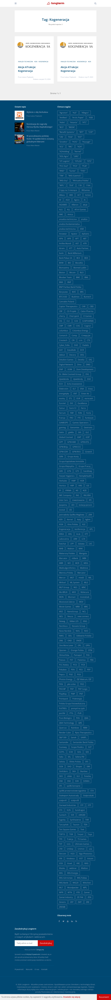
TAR (87, 819)
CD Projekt (71, 311)
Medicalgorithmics (67, 568)
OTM (90, 650)
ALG (61, 209)
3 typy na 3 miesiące (68, 190)
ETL (70, 398)
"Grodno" (63, 141)
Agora (76, 200)
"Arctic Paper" (78, 117)
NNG (85, 621)
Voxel (69, 863)
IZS (70, 510)
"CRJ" (61, 137)
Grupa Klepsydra (66, 466)
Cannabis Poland (66, 301)
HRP (72, 485)
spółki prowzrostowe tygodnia (72, 790)
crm (80, 340)
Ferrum (62, 413)
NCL (84, 611)
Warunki (29, 969)
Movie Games (65, 606)
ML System (75, 582)
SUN (69, 810)
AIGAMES (63, 204)
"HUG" (75, 141)
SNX (69, 781)
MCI (69, 563)
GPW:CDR (63, 451)
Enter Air (85, 393)
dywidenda (64, 379)
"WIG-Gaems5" (74, 175)
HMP (73, 480)
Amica (70, 214)
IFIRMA (68, 490)
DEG (82, 355)
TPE (60, 839)
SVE (72, 815)
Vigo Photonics (85, 853)
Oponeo (62, 650)
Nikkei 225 (74, 621)
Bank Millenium (75, 253)
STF (81, 805)
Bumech (87, 296)
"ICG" (61, 146)
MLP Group (64, 587)
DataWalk (71, 350)
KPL (91, 529)
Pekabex (63, 669)
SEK (87, 752)
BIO (69, 263)
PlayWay (63, 694)
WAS (86, 863)
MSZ (61, 611)
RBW (85, 727)
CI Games (87, 316)
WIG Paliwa (82, 878)
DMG (88, 364)
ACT (79, 195)
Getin (61, 432)
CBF (60, 311)
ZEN (89, 897)
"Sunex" (72, 171)
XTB (78, 892)
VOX (61, 863)
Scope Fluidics (77, 747)
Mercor (62, 577)
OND (70, 640)
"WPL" (61, 185)
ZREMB (62, 907)
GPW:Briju (63, 447)
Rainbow (75, 727)
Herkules (63, 480)
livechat (62, 543)
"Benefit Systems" (67, 132)
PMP (73, 694)
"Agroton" (63, 112)
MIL (89, 577)
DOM (70, 369)
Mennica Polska (66, 572)
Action (88, 195)
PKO (82, 684)
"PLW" (84, 166)
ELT (74, 388)
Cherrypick (74, 316)
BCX (78, 258)
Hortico (62, 485)
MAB (61, 548)
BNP (69, 282)
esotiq (62, 398)
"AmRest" (63, 117)
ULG (68, 844)
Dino (79, 364)
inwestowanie (78, 500)
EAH (89, 379)
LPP (72, 543)
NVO (86, 631)
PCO (75, 664)
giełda (71, 432)
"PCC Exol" (63, 166)
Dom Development (84, 369)
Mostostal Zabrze (67, 602)
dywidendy (78, 379)
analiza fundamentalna (69, 224)
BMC (78, 277)
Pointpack (63, 698)
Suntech (62, 815)
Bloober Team (65, 277)
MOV (81, 602)
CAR (83, 306)
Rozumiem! (104, 997)
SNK (61, 781)
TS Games (82, 839)
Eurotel (62, 403)
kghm (87, 519)
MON (61, 597)
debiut (62, 355)
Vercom (62, 853)
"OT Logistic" (64, 161)
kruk (78, 534)
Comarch (63, 335)
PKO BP (62, 689)
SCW (71, 752)
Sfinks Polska (75, 761)
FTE (79, 417)
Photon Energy (65, 679)
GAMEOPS (63, 422)
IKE (77, 490)
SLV (78, 776)
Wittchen (87, 882)
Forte (88, 413)
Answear (63, 233)
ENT (75, 393)
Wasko (62, 868)
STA (92, 790)
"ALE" (74, 112)
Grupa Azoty (73, 456)
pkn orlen (71, 684)
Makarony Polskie (67, 553)
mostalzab (84, 597)
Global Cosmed (66, 437)
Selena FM (79, 756)
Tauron (76, 824)
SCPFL (61, 752)
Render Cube (65, 732)
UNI (60, 849)
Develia (81, 359)
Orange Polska (77, 650)
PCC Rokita (64, 664)
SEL (69, 756)
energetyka (64, 393)
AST (77, 243)
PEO (81, 669)
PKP (72, 689)
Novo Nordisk (65, 631)
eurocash (89, 398)
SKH (61, 776)
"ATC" (84, 122)
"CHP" (90, 132)
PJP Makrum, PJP (84, 679)
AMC (61, 214)
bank (61, 253)
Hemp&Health (85, 476)
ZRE (87, 902)
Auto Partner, (83, 248)
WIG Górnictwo (66, 878)
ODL (70, 635)
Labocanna (64, 539)
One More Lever (66, 645)
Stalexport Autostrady (69, 795)
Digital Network (66, 364)
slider (69, 776)
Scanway (63, 747)
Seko (61, 756)
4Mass (62, 195)
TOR (71, 834)
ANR (82, 229)
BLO (82, 272)
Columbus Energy (80, 330)
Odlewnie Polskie (83, 635)
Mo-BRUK (63, 592)
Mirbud (62, 582)
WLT (61, 887)
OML (61, 640)
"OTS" (89, 161)
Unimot (81, 849)
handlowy (87, 471)
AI (84, 200)
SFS (86, 761)
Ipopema (63, 505)
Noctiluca (63, 626)
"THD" (83, 171)
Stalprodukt (88, 795)
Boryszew (63, 292)
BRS (82, 292)
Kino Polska (73, 524)
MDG (86, 563)
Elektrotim (63, 388)
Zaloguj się (40, 949)
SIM (88, 766)
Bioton (62, 272)
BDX (86, 258)
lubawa (81, 543)
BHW (61, 263)
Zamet (87, 892)
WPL (85, 887)
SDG (79, 752)
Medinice (84, 568)
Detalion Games (66, 359)
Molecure (85, 592)
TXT (60, 844)
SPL (60, 786)
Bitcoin (72, 272)
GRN (61, 456)
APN (61, 238)
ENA (82, 388)
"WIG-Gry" (63, 180)
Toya (90, 834)
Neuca (70, 616)
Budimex (75, 296)
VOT (81, 858)
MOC (74, 592)
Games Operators (80, 422)
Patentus (82, 660)
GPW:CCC (76, 447)
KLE (83, 524)
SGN (61, 766)
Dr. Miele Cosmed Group (70, 374)
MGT (72, 577)
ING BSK (87, 495)
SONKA (86, 781)
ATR (85, 243)
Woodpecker (73, 887)
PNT (81, 694)
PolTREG (63, 708)
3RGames (85, 190)
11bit (88, 185)
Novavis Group (78, 626)
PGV (79, 674)
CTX (88, 340)
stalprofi (63, 800)
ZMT (80, 902)
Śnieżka (87, 776)
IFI (60, 490)
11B (80, 185)
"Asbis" (62, 122)
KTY (86, 534)
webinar (73, 868)
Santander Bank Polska (83, 742)
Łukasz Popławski (27, 77)
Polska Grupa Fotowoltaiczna (72, 703)
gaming (62, 427)
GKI (79, 432)
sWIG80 (82, 815)
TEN (85, 824)
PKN (61, 684)
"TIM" (61, 175)
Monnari (72, 597)
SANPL (83, 737)
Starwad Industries (67, 805)
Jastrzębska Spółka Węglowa (71, 514)
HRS (80, 485)
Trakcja (70, 839)
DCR (82, 350)
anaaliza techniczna (68, 219)
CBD (92, 306)
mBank (75, 558)
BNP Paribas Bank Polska (70, 287)
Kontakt (44, 969)
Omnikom (75, 984)
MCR (77, 563)
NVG (78, 631)
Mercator (81, 572)
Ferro (83, 408)
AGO (68, 200)
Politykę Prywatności (32, 954)
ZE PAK (80, 897)
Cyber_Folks (64, 345)
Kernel (70, 519)
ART (84, 238)
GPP (61, 442)
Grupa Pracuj (84, 466)
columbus (63, 330)
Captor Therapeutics (68, 306)
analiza (84, 219)
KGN (35, 62)
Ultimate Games (82, 844)
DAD (76, 345)
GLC (87, 432)
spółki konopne (73, 786)
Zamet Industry (66, 897)
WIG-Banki (63, 882)
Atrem (62, 248)
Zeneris (62, 902)
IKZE (85, 490)
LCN (83, 539)
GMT (79, 437)
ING (77, 495)
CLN (76, 321)
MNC (84, 587)
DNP (61, 369)
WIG (61, 873)
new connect (83, 616)
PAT (71, 660)
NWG (61, 635)
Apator (74, 233)
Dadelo (85, 345)
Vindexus (71, 858)
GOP (88, 437)
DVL (87, 374)
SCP (90, 747)
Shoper (79, 766)
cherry (62, 316)
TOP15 (62, 834)
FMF (72, 413)
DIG (90, 359)
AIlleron (75, 204)
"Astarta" (74, 122)
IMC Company (65, 495)
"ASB (90, 117)
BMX (61, 282)
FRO (71, 417)
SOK (77, 781)
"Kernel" (77, 151)
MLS (75, 587)
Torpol (80, 834)
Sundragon (80, 810)
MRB (78, 606)
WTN (70, 892)
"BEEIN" (71, 127)
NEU (61, 616)
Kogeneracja (43, 62)
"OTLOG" (78, 161)
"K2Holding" (64, 151)
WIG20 (75, 882)
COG (78, 325)
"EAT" (79, 137)
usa (90, 849)
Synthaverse (75, 819)
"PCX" (75, 166)
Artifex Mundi (65, 243)
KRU (70, 534)
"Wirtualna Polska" (80, 180)
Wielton (84, 868)
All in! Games (80, 209)
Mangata (83, 553)
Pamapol (78, 655)
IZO (72, 505)
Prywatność (19, 969)
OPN (88, 645)
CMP (61, 325)
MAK (81, 548)
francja (62, 417)
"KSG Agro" (64, 156)
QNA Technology (66, 723)
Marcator (63, 558)
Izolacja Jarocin (85, 505)
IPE (90, 500)
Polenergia (77, 698)
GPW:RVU (76, 451)
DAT (61, 350)
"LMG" (76, 156)
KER (61, 519)
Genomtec (74, 427)
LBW (75, 539)
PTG (71, 713)
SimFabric (63, 771)
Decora (72, 355)
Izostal (62, 510)
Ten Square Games (67, 829)
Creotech (63, 340)
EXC (71, 403)
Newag (62, 621)
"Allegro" (85, 112)
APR (69, 238)
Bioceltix (79, 263)
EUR (78, 398)
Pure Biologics (65, 718)
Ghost (92, 984)
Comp (74, 335)
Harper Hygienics (67, 476)
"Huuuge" (86, 141)
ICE (87, 485)
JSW (90, 514)
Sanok (73, 737)
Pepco (62, 674)
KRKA (61, 534)
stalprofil (75, 800)
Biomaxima (64, 267)
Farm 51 (73, 408)
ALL (68, 209)
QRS (80, 723)
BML (86, 277)
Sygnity (62, 819)
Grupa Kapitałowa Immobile (71, 461)
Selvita (62, 761)
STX (60, 810)
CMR (70, 325)
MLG (86, 582)
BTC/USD (63, 296)
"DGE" (70, 137)
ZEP (71, 902)
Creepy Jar (86, 335)
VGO (72, 853)
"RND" (62, 171)
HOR (82, 480)
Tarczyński (63, 824)
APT (77, 238)
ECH (61, 384)
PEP (89, 669)
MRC (86, 606)
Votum (90, 858)
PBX (91, 660)
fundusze (89, 417)
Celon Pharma (87, 311)
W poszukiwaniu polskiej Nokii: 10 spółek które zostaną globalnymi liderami (40, 139)
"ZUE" (71, 185)
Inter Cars (63, 500)
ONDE (79, 640)
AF (60, 200)
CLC (68, 321)
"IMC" (70, 146)
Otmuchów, (64, 655)
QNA (86, 718)
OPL (79, 645)
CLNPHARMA (88, 321)
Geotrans (88, 427)
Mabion (71, 548)
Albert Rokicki (35, 131)
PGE (71, 674)
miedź (81, 577)
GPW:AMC (71, 442)
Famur (62, 408)
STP (89, 805)
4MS (71, 195)
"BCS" (61, 127)
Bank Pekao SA (65, 258)
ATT (70, 248)
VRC (78, 863)
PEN (73, 669)
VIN (60, 858)
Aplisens (85, 233)
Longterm (25, 984)
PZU (78, 718)
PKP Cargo (82, 689)
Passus (62, 660)
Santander (63, 742)
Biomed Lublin (79, 267)
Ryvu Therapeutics (83, 732)
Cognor (87, 325)
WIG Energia (72, 873)
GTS (77, 471)
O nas (37, 969)
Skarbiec (84, 771)
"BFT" (81, 132)
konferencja (80, 529)
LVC (90, 543)
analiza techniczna (25, 62)
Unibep (70, 849)
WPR (61, 892)
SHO (69, 766)
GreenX (88, 451)
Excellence (82, 403)
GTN (69, 471)
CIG (60, 321)
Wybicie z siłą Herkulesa (37, 112)
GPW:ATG (85, 442)
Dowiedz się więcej (71, 997)
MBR (61, 563)
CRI (73, 340)
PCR (83, 664)
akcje (85, 204)
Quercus (63, 727)
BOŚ (74, 292)
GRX (61, 471)
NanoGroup (72, 611)
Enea (90, 388)
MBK (84, 558)
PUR (79, 713)
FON (80, 413)
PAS (88, 655)
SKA (74, 771)
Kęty (79, 519)
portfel (62, 713)
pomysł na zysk (78, 708)
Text (82, 829)
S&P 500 (62, 737)
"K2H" (79, 146)
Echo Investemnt (74, 384)
